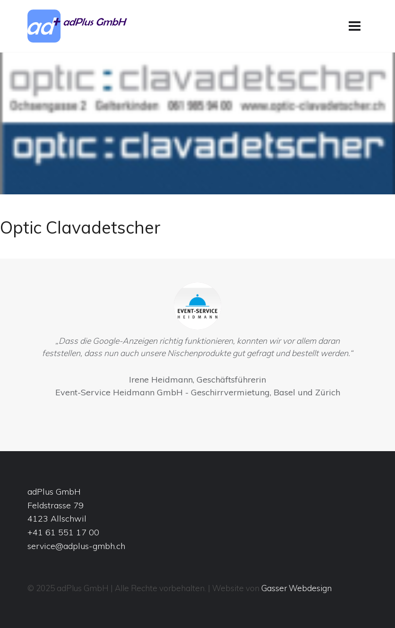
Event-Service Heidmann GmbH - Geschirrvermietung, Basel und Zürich (197, 392)
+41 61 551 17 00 (63, 532)
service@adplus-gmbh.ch (76, 546)
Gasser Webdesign (296, 588)
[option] (197, 342)
